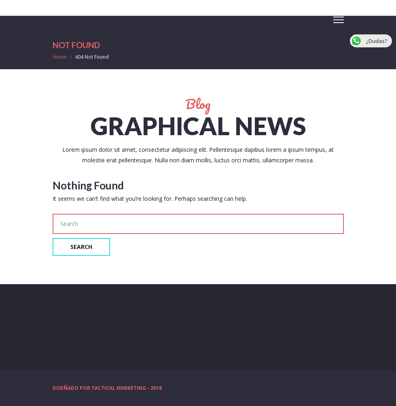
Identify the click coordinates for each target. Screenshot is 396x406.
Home (60, 56)
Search (81, 247)
